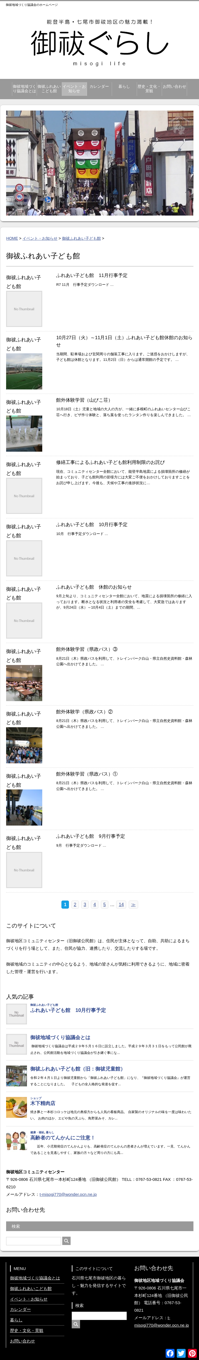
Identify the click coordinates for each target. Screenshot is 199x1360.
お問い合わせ (174, 86)
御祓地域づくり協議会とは (24, 88)
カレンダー (99, 86)
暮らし (124, 86)
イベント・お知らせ (74, 88)
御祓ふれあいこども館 (49, 88)
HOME (12, 238)
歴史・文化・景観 (149, 88)
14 (121, 904)
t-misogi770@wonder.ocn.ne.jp (68, 1194)
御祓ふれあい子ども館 (81, 238)
